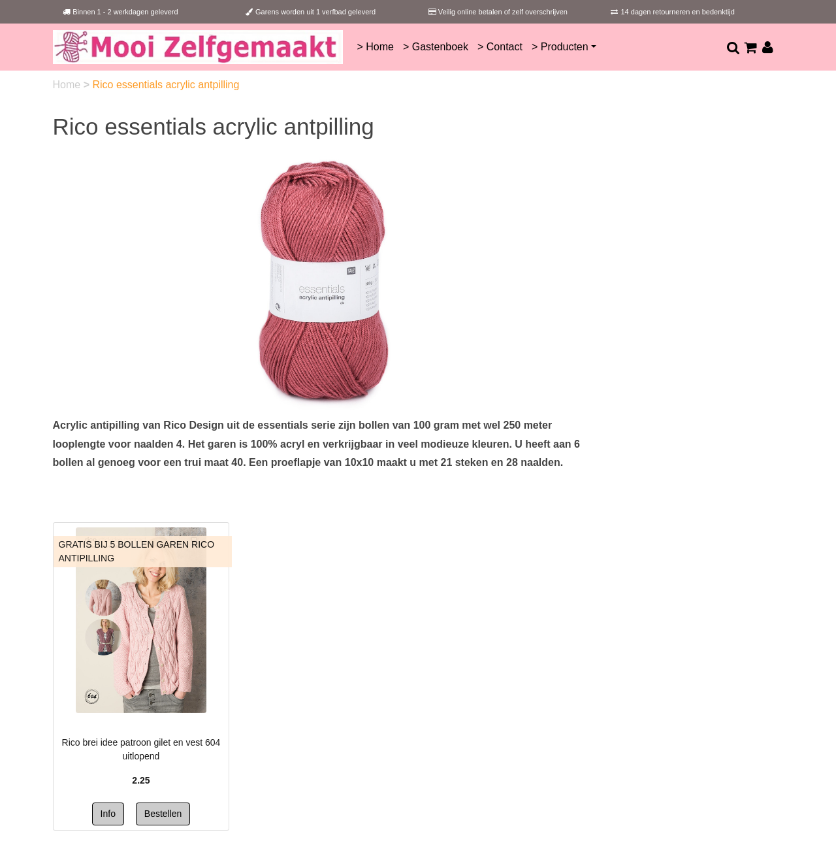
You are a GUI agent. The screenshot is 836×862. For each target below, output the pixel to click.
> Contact (499, 46)
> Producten (560, 46)
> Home (375, 46)
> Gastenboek (435, 46)
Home (68, 84)
